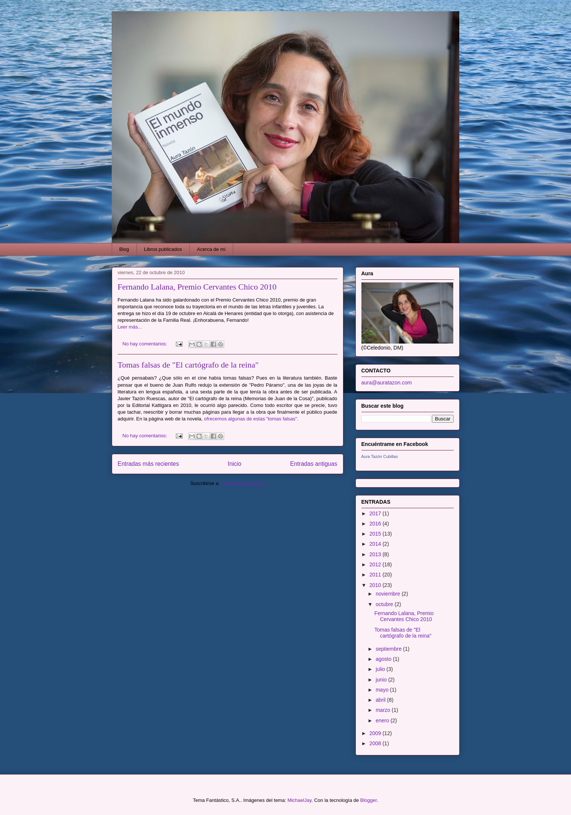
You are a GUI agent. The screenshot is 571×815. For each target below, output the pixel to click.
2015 (375, 534)
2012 (375, 564)
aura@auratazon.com (386, 383)
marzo (384, 710)
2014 (375, 544)
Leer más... (130, 327)
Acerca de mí (211, 249)
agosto (384, 659)
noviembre (389, 594)
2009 (375, 733)
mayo (383, 690)
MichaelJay (300, 800)
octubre (385, 604)
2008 (375, 743)
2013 (375, 554)
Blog (124, 249)
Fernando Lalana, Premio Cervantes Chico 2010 (197, 286)
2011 (375, 575)
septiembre (389, 649)
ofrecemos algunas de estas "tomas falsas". (251, 419)
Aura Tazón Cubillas (379, 456)
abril (381, 700)
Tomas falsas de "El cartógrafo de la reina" (188, 364)
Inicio (234, 464)
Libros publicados (163, 249)
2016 (375, 524)
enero (383, 720)
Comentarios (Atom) (243, 483)
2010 (375, 585)
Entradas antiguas (313, 464)
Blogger (368, 800)
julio (381, 669)
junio (382, 680)
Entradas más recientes (148, 464)
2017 (375, 513)
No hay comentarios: (146, 344)
